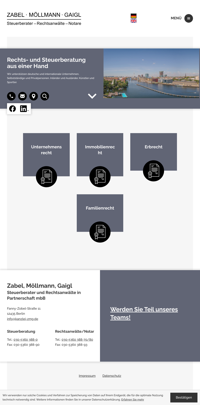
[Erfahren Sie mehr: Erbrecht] (153, 151)
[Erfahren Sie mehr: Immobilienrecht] (100, 154)
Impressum (87, 376)
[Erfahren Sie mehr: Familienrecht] (100, 213)
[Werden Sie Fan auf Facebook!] (12, 108)
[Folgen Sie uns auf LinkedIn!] (24, 108)
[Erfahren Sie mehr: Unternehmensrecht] (46, 154)
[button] (22, 96)
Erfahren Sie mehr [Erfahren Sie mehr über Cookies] (132, 399)
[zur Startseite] (44, 18)
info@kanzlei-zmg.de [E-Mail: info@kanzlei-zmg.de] (22, 319)
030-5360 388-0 (25, 339)
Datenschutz (111, 376)
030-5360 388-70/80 (77, 339)
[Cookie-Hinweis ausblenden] (183, 397)
